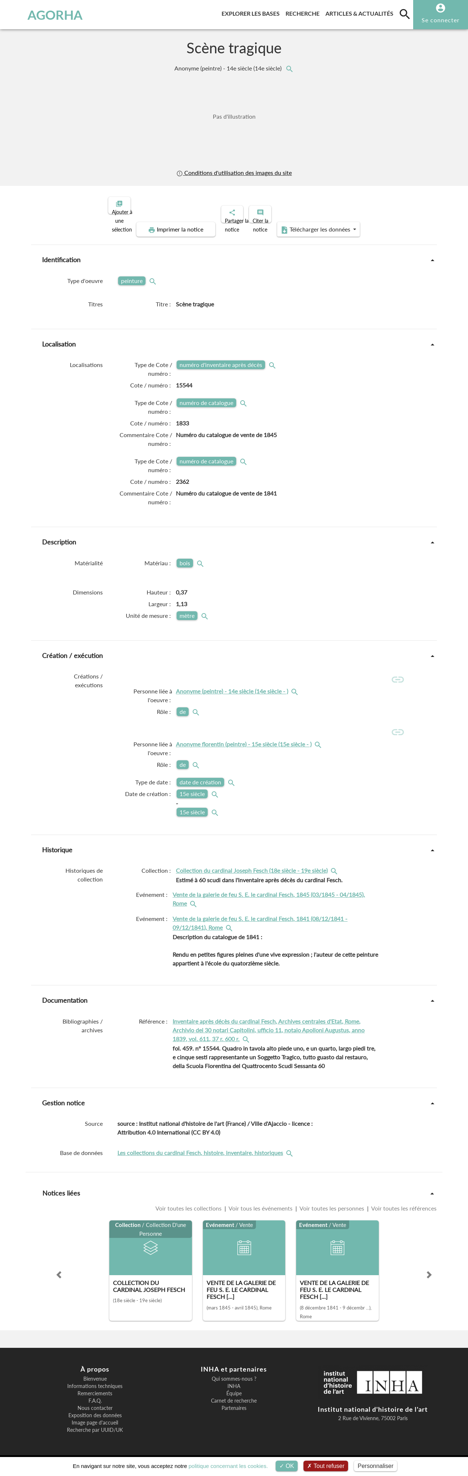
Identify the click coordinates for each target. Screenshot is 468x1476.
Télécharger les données (316, 223)
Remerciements (95, 1394)
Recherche (304, 12)
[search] (404, 14)
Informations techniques (94, 1387)
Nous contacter (95, 1409)
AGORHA (41, 14)
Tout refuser (325, 1466)
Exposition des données (95, 1416)
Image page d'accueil (95, 1423)
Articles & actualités (360, 12)
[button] (59, 1275)
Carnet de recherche (234, 1401)
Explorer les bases (252, 12)
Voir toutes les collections (189, 1208)
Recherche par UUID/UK (95, 1431)
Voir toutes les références (403, 1208)
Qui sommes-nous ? (234, 1379)
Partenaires (234, 1409)
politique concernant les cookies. (228, 1466)
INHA (233, 1387)
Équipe (234, 1394)
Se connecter (441, 19)
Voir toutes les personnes (332, 1208)
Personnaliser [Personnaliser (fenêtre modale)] (375, 1466)
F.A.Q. (95, 1401)
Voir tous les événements (260, 1208)
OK (286, 1466)
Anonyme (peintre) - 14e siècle (228, 68)
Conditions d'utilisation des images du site (234, 172)
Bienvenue (95, 1379)
